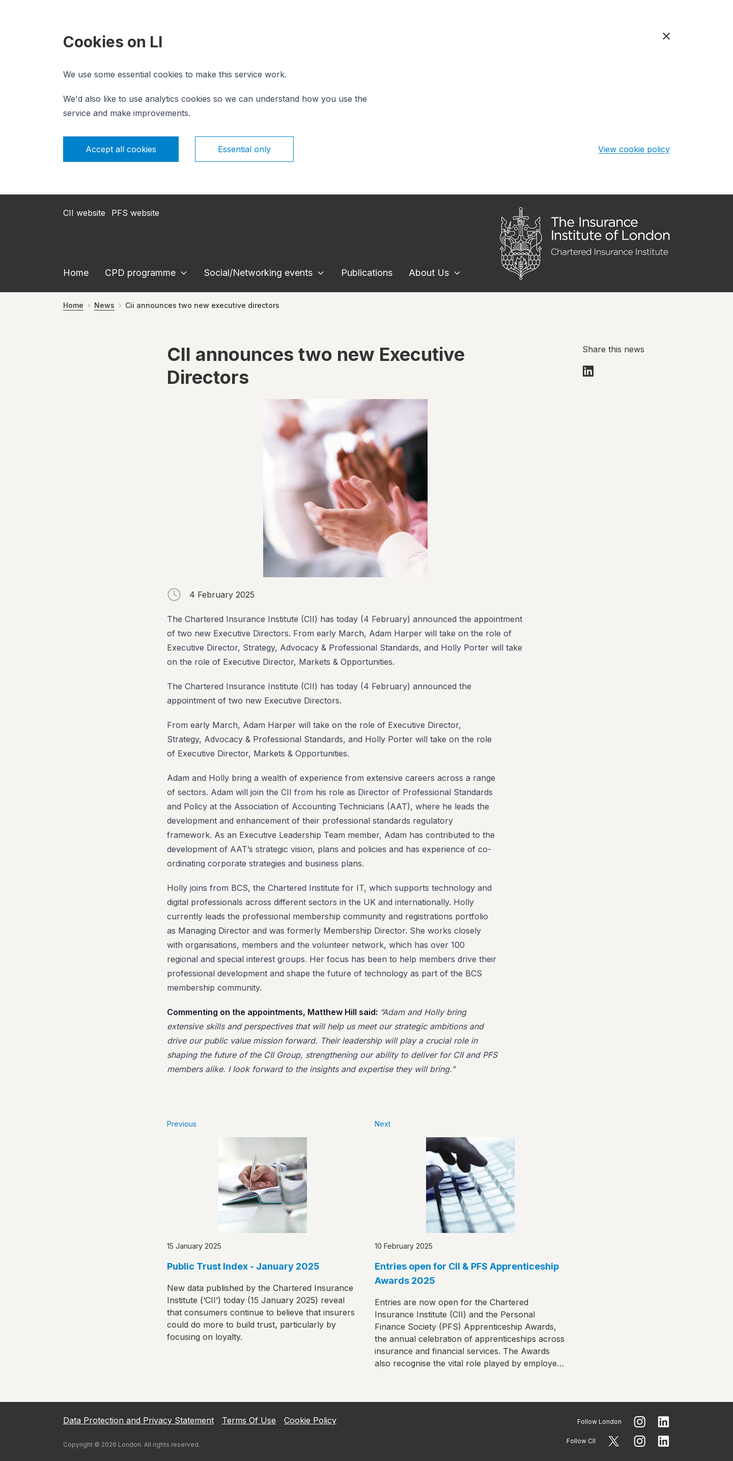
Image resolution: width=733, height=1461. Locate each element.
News (104, 305)
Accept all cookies (121, 149)
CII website (84, 213)
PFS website (135, 213)
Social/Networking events (258, 272)
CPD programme (140, 272)
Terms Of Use (249, 1420)
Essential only (244, 149)
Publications (366, 272)
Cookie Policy (310, 1420)
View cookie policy (634, 149)
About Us (429, 272)
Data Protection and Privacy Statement (138, 1420)
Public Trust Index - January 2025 (243, 1266)
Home (76, 272)
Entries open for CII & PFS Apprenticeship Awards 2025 (467, 1273)
